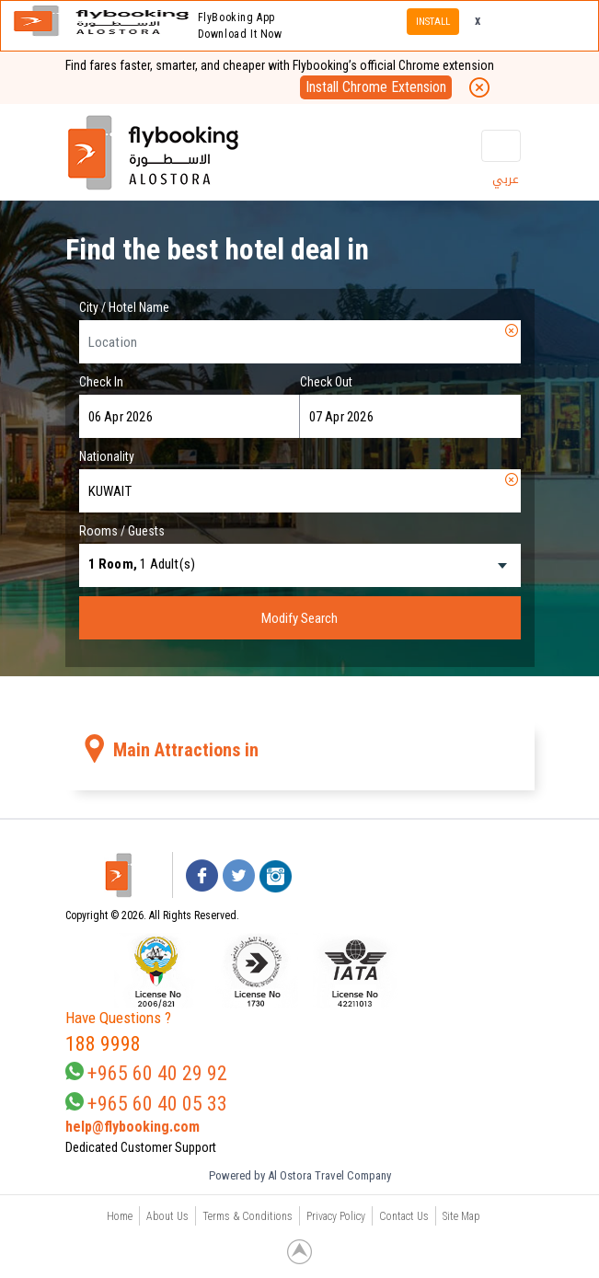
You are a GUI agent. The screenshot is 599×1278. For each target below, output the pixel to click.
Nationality (106, 456)
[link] (449, 970)
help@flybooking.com (132, 1126)
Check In (101, 381)
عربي (505, 179)
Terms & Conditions (247, 1216)
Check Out (326, 381)
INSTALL (433, 22)
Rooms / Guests (122, 531)
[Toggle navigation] (500, 146)
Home (119, 1216)
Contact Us (404, 1216)
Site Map (461, 1216)
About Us (167, 1216)
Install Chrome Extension (375, 87)
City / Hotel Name (124, 307)
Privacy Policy (335, 1216)
